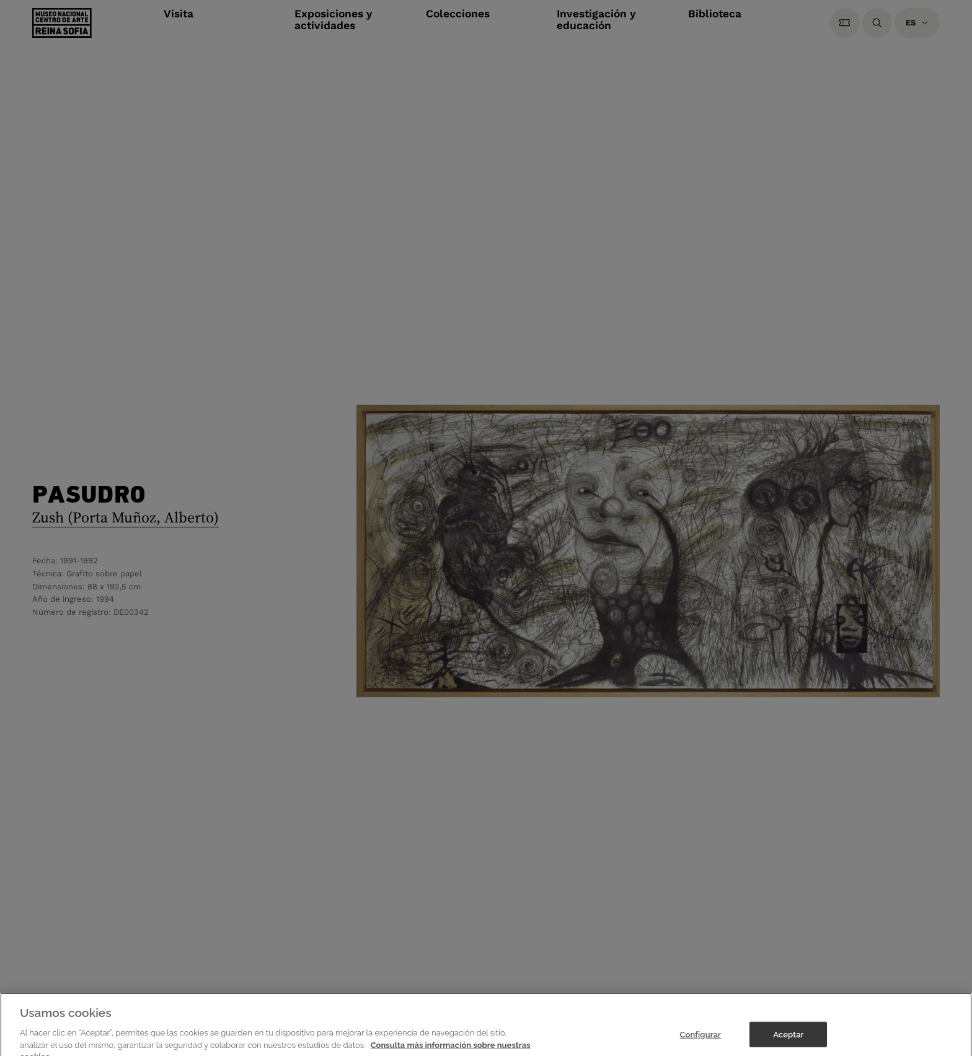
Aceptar (788, 1039)
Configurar (700, 1039)
